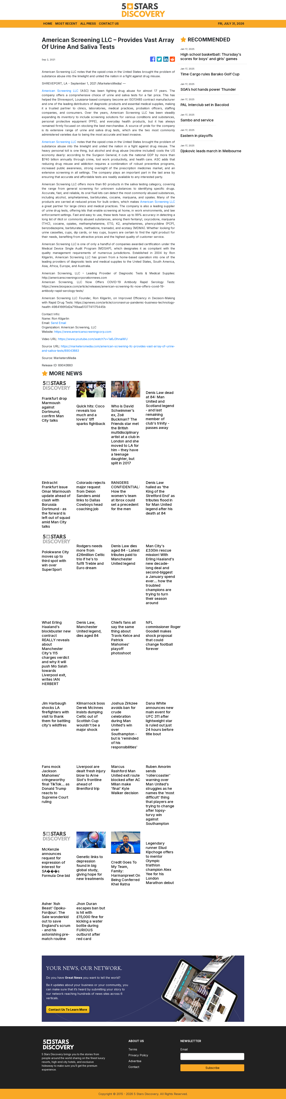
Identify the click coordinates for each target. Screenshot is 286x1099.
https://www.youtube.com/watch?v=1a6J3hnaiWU (93, 339)
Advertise (134, 1061)
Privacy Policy (138, 1055)
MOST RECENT (66, 23)
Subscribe (212, 1068)
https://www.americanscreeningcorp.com (82, 331)
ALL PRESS (88, 23)
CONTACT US (109, 23)
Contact (133, 1067)
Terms (132, 1049)
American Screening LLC (60, 91)
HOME (47, 23)
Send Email (58, 323)
